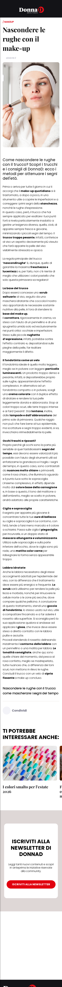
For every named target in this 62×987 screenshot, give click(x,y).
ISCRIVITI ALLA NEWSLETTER (31, 884)
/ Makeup (8, 21)
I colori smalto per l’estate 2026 (25, 789)
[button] (4, 10)
